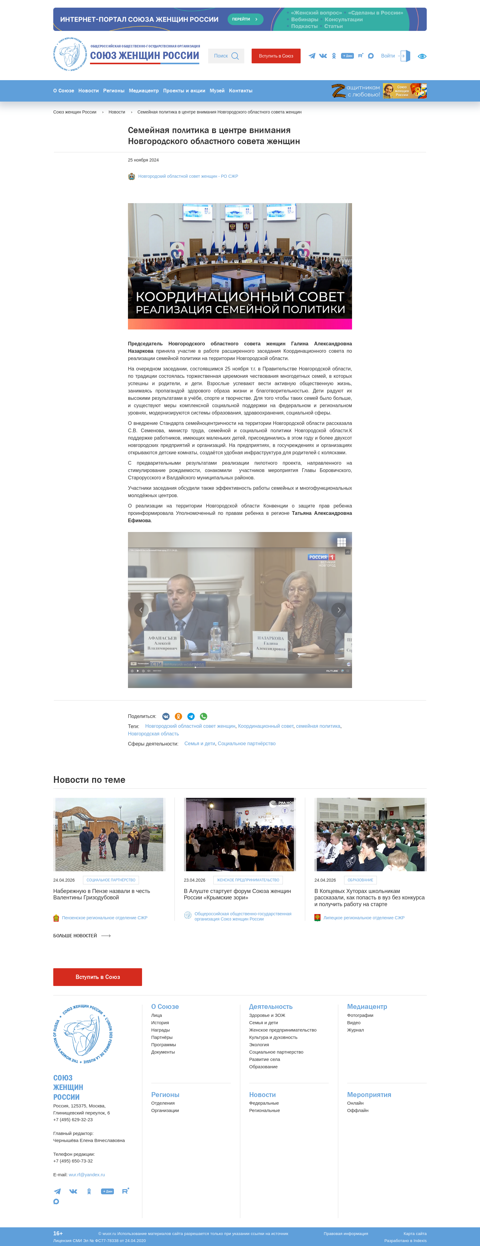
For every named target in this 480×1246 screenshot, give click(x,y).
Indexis (420, 1240)
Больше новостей (82, 935)
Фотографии (360, 1015)
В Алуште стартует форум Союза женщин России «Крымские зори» (237, 894)
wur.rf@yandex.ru (87, 1174)
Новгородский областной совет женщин (190, 726)
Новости (88, 90)
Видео (354, 1022)
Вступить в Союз (276, 56)
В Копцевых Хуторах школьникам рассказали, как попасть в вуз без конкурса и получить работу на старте (369, 897)
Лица (156, 1015)
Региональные (264, 1110)
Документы (163, 1051)
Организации (165, 1110)
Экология (259, 1044)
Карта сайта (415, 1233)
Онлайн (355, 1103)
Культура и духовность (273, 1037)
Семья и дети (199, 743)
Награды (160, 1029)
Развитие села (264, 1059)
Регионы (114, 90)
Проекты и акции (184, 90)
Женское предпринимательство (248, 880)
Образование (360, 880)
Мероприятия (369, 1094)
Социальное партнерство (276, 1051)
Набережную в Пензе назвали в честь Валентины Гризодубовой (101, 894)
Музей (217, 90)
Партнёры (162, 1037)
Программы (163, 1044)
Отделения (163, 1103)
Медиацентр (144, 90)
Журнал (355, 1029)
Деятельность (271, 1006)
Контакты (241, 90)
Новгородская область (153, 733)
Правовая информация (346, 1233)
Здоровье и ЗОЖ (267, 1015)
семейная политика (317, 726)
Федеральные (264, 1103)
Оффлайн (358, 1110)
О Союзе (63, 90)
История (160, 1022)
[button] (141, 610)
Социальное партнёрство (247, 743)
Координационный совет (265, 726)
